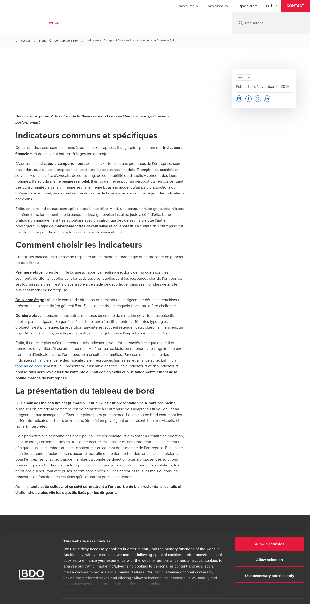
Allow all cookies (270, 530)
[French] (275, 5)
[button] (295, 6)
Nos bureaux (188, 5)
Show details (254, 594)
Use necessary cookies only (269, 562)
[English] (268, 5)
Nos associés (218, 5)
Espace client (247, 5)
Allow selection (269, 546)
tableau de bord (29, 366)
